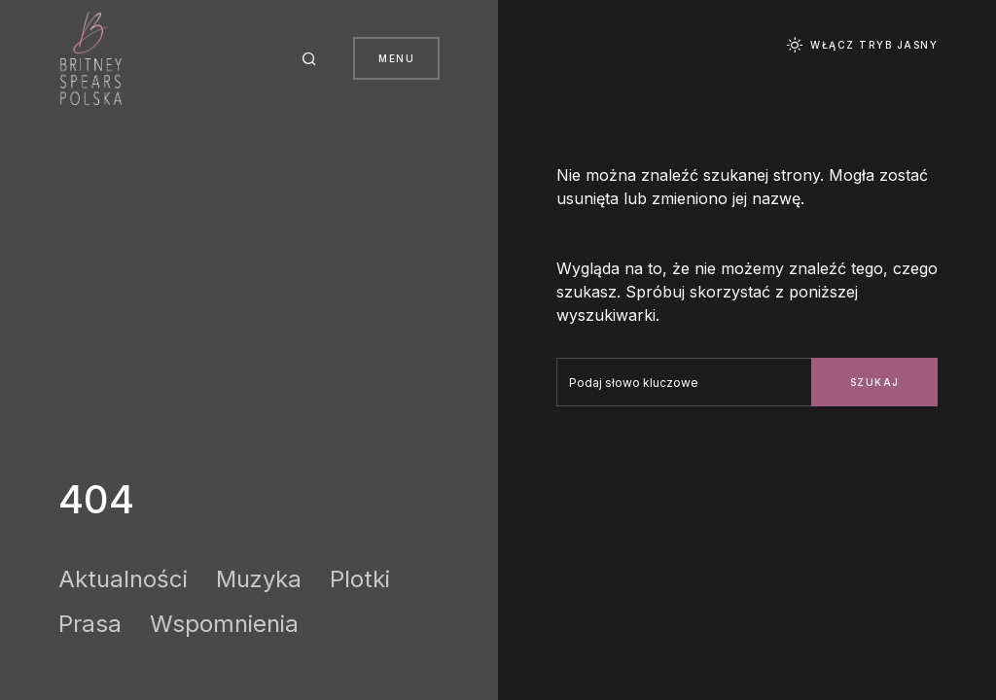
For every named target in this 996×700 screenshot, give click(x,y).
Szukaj (875, 382)
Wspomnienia (224, 624)
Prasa (90, 624)
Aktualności (123, 579)
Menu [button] (396, 58)
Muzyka (259, 579)
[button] (312, 58)
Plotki (360, 579)
